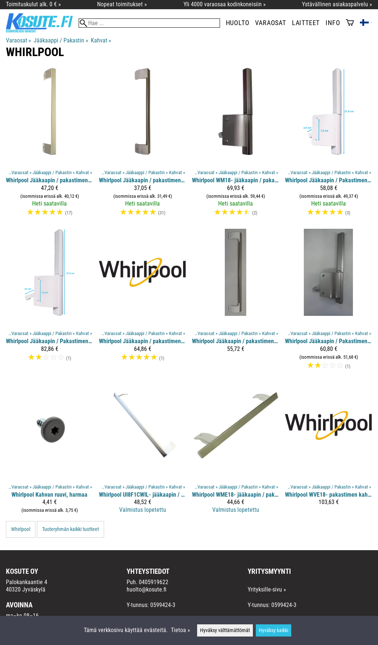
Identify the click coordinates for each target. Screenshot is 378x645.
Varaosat (270, 23)
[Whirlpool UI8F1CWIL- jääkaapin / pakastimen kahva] (142, 451)
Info (333, 23)
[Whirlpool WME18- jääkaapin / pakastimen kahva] (235, 451)
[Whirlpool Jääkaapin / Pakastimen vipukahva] (328, 145)
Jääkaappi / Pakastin (61, 40)
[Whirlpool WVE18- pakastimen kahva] (328, 451)
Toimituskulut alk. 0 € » (33, 4)
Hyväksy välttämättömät (225, 630)
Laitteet (306, 23)
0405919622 (153, 582)
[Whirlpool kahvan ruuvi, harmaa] (49, 451)
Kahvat (101, 40)
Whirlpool (20, 529)
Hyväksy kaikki (273, 630)
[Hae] (149, 23)
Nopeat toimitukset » (122, 4)
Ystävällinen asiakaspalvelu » (337, 4)
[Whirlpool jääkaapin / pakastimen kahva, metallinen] (142, 302)
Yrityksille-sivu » (267, 589)
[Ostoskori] (350, 23)
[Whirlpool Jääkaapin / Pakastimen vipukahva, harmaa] (328, 302)
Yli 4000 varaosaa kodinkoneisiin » (224, 4)
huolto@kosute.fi (146, 589)
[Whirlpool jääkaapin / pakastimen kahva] (142, 145)
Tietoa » (180, 630)
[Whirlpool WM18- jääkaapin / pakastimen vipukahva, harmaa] (235, 145)
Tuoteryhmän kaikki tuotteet (70, 529)
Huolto (238, 23)
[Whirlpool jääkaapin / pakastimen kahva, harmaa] (49, 145)
